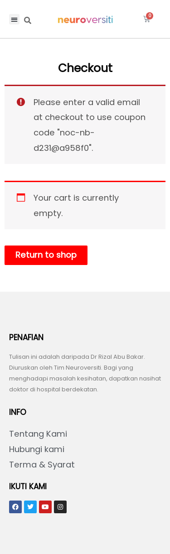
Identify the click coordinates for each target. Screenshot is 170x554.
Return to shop (46, 254)
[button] (14, 19)
